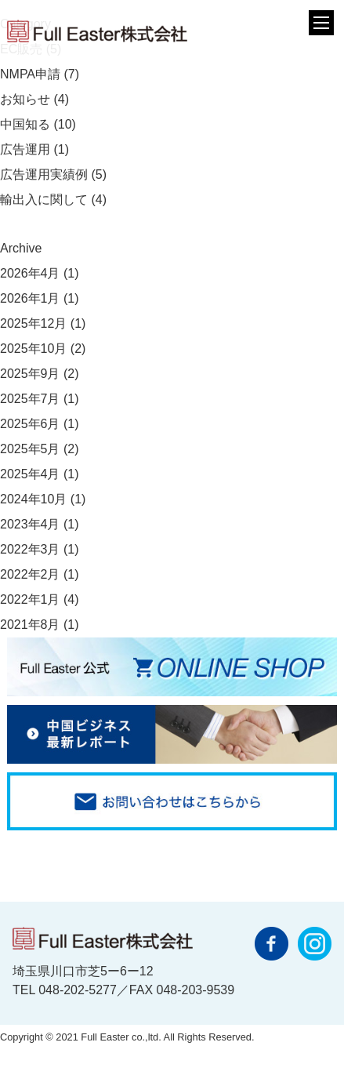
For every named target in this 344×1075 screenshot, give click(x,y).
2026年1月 (30, 298)
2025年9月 (30, 373)
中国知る (25, 124)
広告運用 (25, 149)
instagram (314, 944)
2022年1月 (30, 599)
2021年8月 (30, 624)
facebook (271, 944)
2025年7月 (30, 398)
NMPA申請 (30, 74)
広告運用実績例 (44, 174)
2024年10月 (33, 499)
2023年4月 (30, 524)
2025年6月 (30, 423)
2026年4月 (30, 273)
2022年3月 (30, 549)
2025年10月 (33, 348)
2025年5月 (30, 449)
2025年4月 (30, 474)
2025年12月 (33, 323)
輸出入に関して (44, 199)
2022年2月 (30, 574)
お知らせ (25, 99)
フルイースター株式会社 (97, 31)
